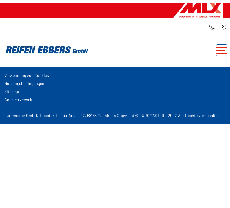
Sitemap (11, 91)
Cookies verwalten (20, 99)
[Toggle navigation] (221, 50)
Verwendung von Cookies (26, 75)
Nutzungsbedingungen (24, 83)
